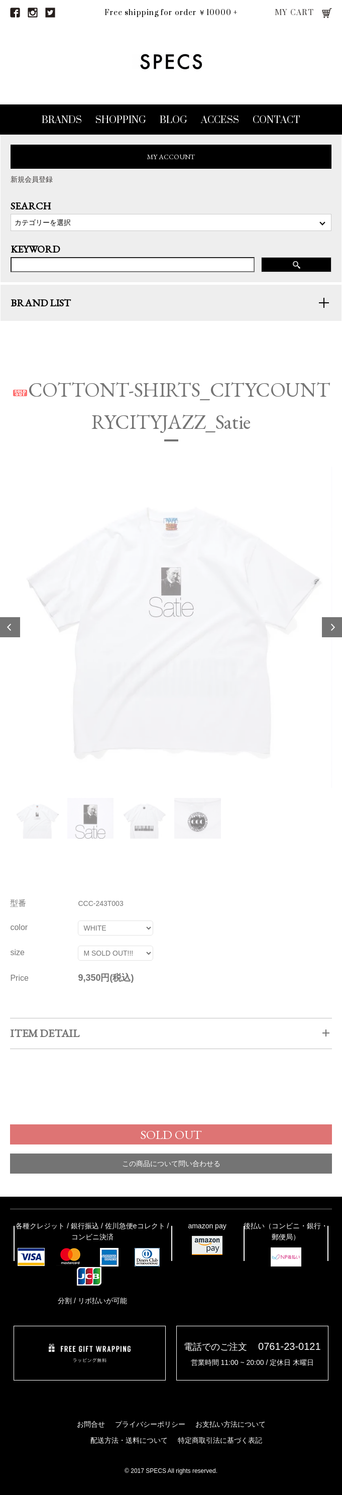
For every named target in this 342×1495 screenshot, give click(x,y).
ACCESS (220, 120)
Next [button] (332, 639)
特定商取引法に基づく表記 (220, 1440)
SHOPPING (120, 120)
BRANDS (62, 120)
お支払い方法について (230, 1424)
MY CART (294, 13)
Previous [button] (10, 639)
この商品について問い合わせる (171, 1175)
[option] (170, 638)
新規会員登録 (32, 179)
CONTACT (276, 120)
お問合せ (91, 1424)
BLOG (173, 120)
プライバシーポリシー (150, 1424)
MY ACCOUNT (171, 156)
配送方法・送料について (129, 1440)
